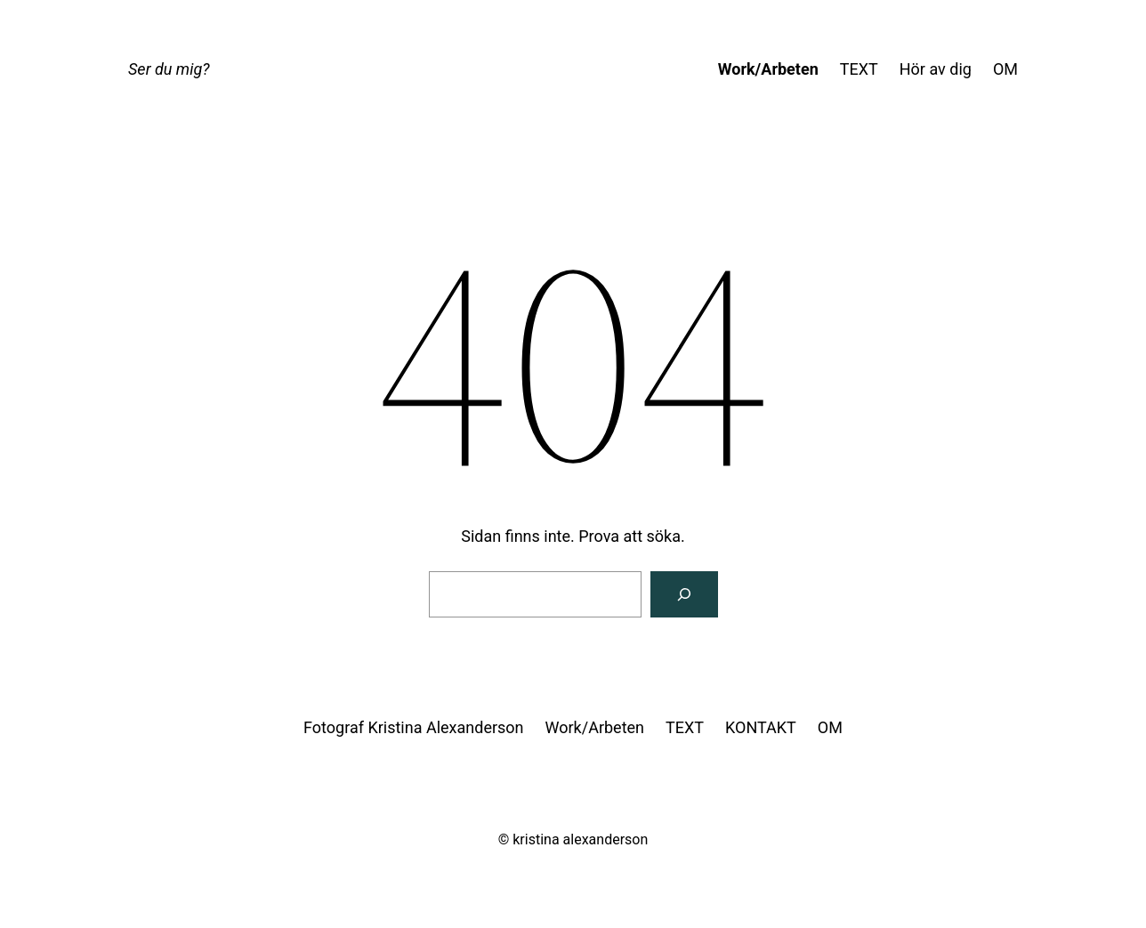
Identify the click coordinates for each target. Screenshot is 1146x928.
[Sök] (684, 594)
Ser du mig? (168, 69)
